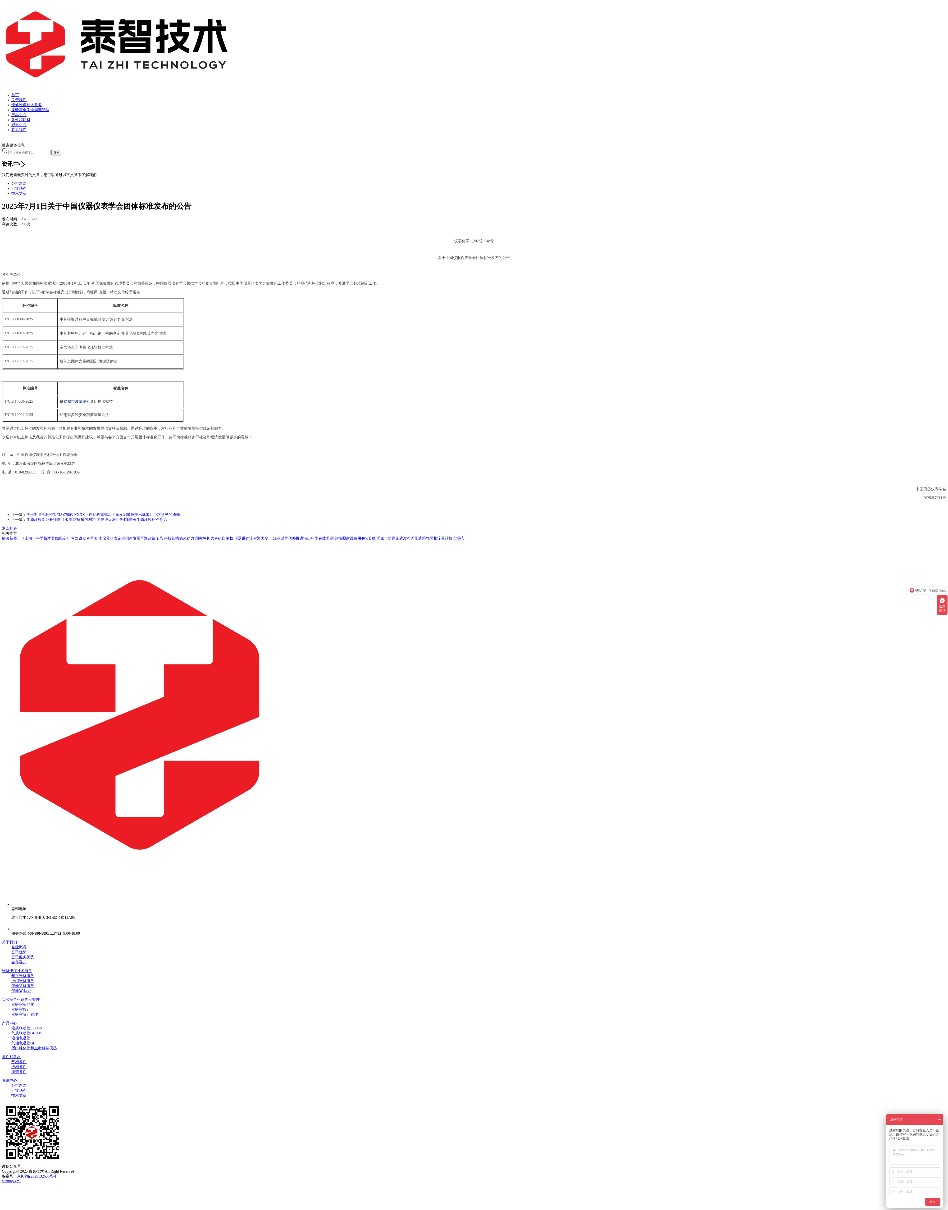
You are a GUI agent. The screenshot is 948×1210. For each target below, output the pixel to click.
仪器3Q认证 (21, 991)
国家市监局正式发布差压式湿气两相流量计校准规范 (420, 538)
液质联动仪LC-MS (26, 1028)
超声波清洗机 (78, 402)
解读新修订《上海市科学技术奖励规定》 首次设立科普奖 (50, 538)
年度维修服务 (22, 976)
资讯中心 (9, 1080)
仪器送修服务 (22, 986)
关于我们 (9, 942)
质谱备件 (19, 1072)
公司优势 (19, 952)
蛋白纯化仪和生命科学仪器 (34, 1048)
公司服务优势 (22, 957)
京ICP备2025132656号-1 (36, 1176)
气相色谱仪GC (23, 1043)
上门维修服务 (22, 981)
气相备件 (19, 1062)
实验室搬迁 (20, 1009)
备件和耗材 (11, 1057)
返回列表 (9, 528)
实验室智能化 (22, 1004)
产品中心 (9, 1023)
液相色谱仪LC (23, 1038)
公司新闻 (19, 184)
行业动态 (19, 189)
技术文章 (19, 193)
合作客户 (19, 962)
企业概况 (19, 947)
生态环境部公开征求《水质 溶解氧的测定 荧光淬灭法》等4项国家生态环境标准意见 (97, 520)
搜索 (56, 152)
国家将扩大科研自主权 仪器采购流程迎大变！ (233, 538)
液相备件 (19, 1067)
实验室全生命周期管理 (21, 999)
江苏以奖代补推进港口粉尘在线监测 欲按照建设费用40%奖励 (324, 538)
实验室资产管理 (24, 1014)
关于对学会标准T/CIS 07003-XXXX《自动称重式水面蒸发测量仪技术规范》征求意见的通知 (103, 515)
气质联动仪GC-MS (26, 1033)
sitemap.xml (11, 1181)
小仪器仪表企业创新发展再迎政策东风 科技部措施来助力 (146, 538)
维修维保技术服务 (17, 971)
